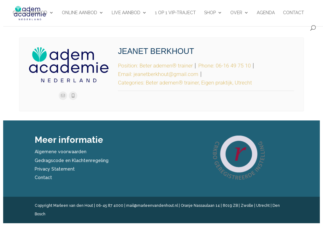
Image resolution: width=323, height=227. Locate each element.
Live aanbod (126, 12)
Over (236, 12)
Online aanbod (79, 12)
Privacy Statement (55, 169)
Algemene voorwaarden (60, 151)
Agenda (266, 12)
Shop (210, 12)
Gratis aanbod (30, 12)
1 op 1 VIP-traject (175, 12)
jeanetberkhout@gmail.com (165, 74)
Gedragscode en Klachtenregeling (72, 160)
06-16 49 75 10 (233, 65)
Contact (293, 12)
